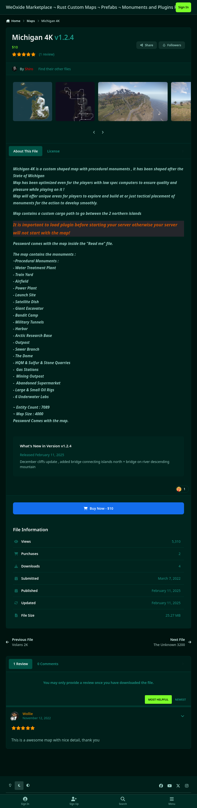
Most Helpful (158, 699)
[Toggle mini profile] (182, 716)
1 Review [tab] (20, 663)
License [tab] (53, 151)
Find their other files (54, 69)
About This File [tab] (25, 151)
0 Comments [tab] (47, 663)
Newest (180, 699)
